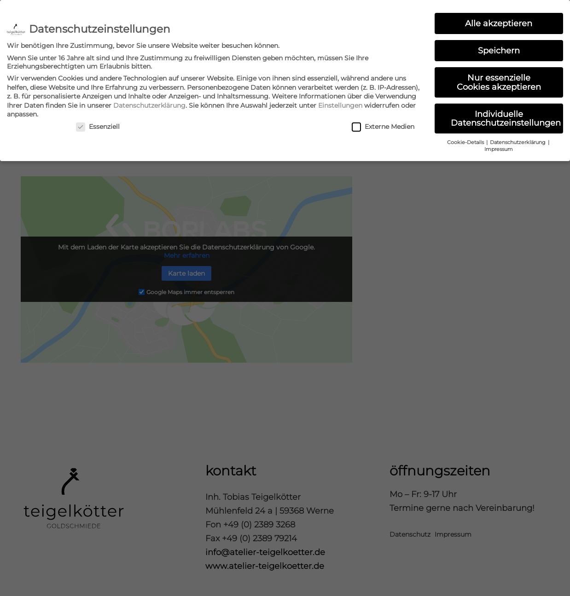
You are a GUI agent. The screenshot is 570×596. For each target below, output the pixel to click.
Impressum (498, 147)
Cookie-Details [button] (466, 140)
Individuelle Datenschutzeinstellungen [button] (506, 115)
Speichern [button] (499, 47)
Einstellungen (340, 102)
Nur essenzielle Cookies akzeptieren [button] (499, 79)
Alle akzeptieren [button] (498, 20)
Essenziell (98, 124)
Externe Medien (383, 124)
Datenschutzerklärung (149, 102)
